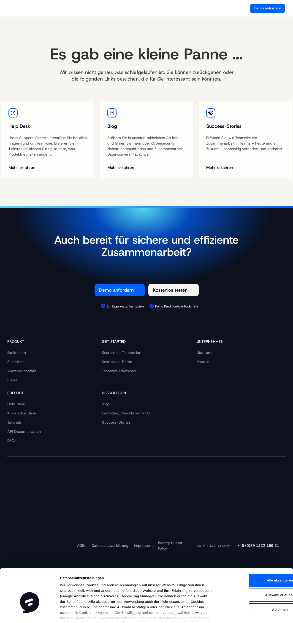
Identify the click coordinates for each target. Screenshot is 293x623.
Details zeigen (242, 614)
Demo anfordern (267, 8)
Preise (12, 380)
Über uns (204, 352)
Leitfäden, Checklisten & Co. (126, 413)
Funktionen (16, 352)
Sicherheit (16, 361)
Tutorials (14, 422)
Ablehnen (255, 582)
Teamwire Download (119, 371)
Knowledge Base (21, 413)
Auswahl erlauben (254, 567)
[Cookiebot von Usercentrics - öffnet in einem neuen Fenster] (30, 614)
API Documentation (24, 431)
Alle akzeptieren (255, 553)
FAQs (11, 440)
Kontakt (203, 361)
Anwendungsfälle (22, 371)
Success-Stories (116, 422)
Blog (105, 404)
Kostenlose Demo (117, 361)
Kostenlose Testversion (121, 352)
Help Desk (16, 404)
